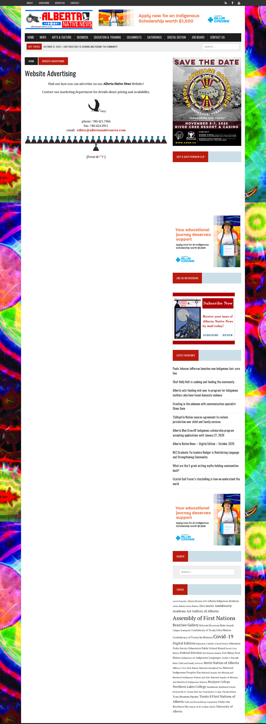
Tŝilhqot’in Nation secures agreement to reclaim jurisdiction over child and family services (200, 420)
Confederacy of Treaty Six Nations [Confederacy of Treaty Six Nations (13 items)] (193, 638)
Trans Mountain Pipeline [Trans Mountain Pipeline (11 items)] (186, 697)
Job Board (197, 37)
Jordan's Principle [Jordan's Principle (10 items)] (230, 658)
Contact (75, 2)
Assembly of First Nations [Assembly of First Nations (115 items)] (204, 618)
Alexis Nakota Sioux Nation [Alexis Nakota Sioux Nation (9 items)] (186, 607)
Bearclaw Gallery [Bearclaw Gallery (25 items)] (186, 626)
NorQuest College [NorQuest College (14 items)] (219, 683)
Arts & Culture (61, 37)
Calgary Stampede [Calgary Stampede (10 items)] (182, 631)
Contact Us (216, 37)
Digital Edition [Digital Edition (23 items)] (184, 644)
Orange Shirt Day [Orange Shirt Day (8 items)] (194, 693)
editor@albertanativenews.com (100, 130)
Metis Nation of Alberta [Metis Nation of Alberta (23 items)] (221, 663)
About (30, 2)
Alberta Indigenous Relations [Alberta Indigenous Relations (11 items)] (223, 602)
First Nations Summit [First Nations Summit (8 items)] (212, 654)
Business (81, 37)
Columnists (133, 37)
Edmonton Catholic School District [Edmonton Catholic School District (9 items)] (212, 644)
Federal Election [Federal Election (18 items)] (191, 654)
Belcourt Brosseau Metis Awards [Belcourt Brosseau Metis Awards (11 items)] (217, 626)
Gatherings (153, 37)
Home (30, 37)
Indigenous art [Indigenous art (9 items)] (188, 659)
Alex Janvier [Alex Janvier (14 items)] (206, 607)
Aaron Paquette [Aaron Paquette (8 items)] (180, 602)
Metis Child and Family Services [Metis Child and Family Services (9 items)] (188, 664)
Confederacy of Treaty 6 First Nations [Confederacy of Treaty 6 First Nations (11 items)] (211, 631)
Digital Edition (176, 37)
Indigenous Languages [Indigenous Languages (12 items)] (208, 658)
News (42, 37)
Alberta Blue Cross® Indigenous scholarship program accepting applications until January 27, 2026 (203, 433)
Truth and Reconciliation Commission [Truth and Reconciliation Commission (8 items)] (201, 703)
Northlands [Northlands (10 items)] (212, 687)
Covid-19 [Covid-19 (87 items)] (224, 637)
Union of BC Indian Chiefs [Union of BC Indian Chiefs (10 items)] (203, 707)
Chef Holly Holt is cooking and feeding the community (203, 383)
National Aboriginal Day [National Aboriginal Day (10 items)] (210, 668)
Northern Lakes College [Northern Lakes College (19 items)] (189, 688)
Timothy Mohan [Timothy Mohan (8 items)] (229, 693)
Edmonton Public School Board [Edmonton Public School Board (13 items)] (207, 649)
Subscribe (44, 2)
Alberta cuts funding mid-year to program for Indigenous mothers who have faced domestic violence (205, 393)
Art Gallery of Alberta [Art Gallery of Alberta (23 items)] (203, 612)
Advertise (60, 2)
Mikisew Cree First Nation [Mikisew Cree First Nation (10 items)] (186, 668)
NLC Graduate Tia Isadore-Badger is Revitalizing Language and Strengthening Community (206, 455)
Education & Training (106, 37)
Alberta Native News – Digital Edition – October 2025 (204, 444)
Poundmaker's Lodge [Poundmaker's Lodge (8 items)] (212, 693)
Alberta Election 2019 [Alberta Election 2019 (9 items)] (197, 602)
